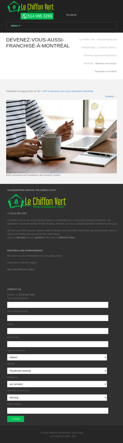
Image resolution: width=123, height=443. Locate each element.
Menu (15, 25)
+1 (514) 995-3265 (25, 294)
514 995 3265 (40, 16)
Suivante (111, 96)
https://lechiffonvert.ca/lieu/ (21, 269)
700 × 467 (42, 91)
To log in (71, 15)
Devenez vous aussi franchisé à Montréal (71, 91)
